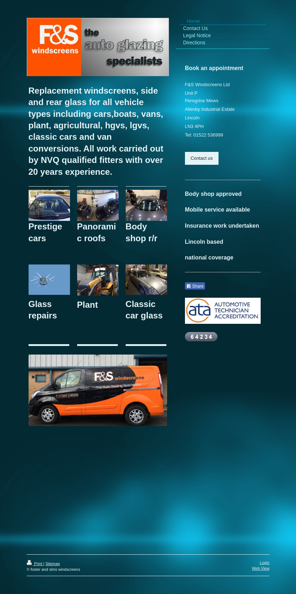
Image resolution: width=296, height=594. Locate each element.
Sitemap (52, 563)
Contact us (202, 158)
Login (265, 562)
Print (35, 563)
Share (195, 286)
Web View (260, 568)
